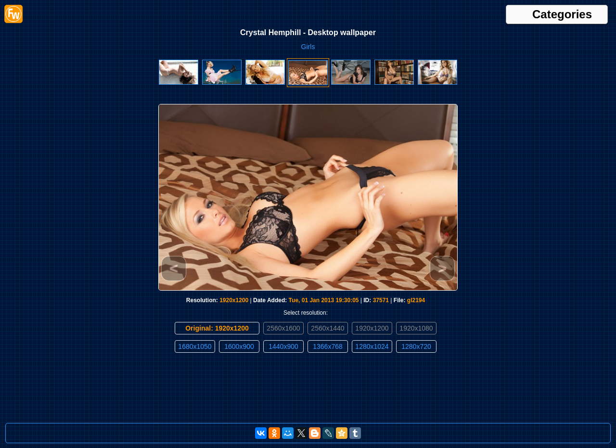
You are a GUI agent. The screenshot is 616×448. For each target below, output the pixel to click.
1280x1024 (371, 346)
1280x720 (416, 346)
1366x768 (328, 346)
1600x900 (239, 346)
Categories (562, 14)
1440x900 (283, 346)
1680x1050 (194, 346)
